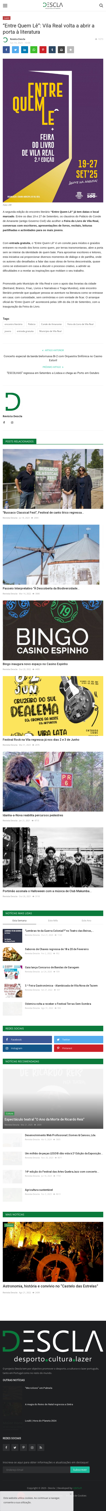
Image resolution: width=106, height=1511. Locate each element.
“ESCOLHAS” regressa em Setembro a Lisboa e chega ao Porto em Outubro (53, 373)
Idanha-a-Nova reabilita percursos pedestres (33, 815)
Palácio (31, 324)
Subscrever (80, 1469)
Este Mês (53, 920)
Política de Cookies (76, 1495)
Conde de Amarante (51, 324)
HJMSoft (77, 1488)
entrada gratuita (25, 331)
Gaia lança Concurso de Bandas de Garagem (52, 967)
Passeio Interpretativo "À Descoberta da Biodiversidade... (41, 588)
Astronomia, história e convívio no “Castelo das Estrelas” (50, 1286)
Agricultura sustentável (39, 1189)
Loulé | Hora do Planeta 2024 (40, 1420)
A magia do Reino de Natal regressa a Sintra (49, 1404)
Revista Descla (14, 40)
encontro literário (13, 324)
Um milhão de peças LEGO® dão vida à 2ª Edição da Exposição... (64, 1153)
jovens (8, 331)
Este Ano (86, 920)
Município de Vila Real (50, 331)
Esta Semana (19, 920)
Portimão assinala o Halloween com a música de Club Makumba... (47, 891)
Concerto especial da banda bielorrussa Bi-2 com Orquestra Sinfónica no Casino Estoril (53, 358)
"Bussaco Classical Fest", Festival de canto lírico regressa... (43, 512)
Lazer (6, 18)
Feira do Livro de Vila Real (80, 324)
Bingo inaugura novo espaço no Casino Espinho (35, 664)
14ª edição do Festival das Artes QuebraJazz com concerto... (62, 1171)
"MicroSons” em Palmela (38, 1388)
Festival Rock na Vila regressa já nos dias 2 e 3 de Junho (41, 739)
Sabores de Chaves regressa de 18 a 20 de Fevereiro (57, 949)
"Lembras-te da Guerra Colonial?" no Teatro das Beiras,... (59, 930)
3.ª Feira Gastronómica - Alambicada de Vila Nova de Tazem (61, 985)
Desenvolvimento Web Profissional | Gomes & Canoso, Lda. (60, 1135)
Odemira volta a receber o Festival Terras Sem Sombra (58, 1003)
